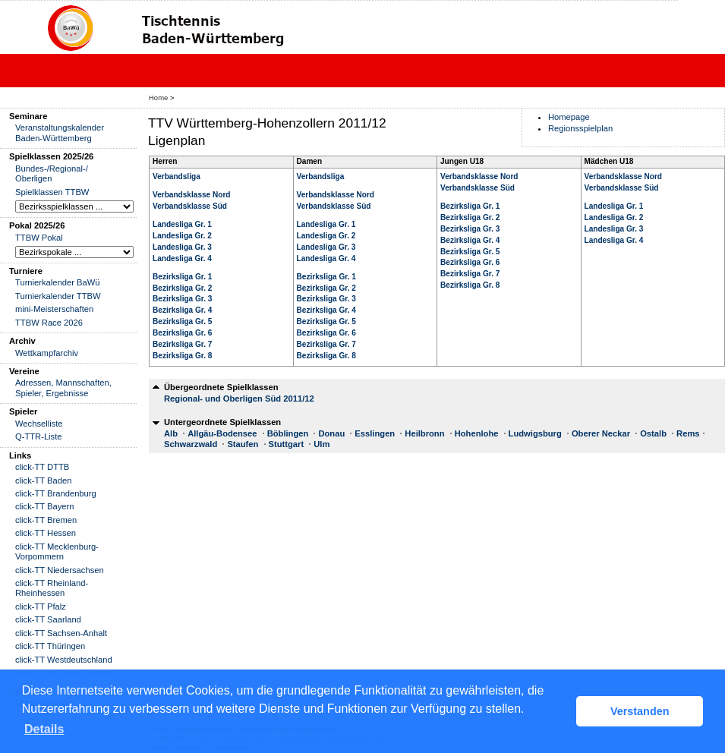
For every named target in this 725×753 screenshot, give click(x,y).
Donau (331, 433)
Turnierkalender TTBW (58, 296)
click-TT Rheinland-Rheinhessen (51, 587)
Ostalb (653, 433)
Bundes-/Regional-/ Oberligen (51, 173)
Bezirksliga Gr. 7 (182, 344)
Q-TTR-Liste (38, 436)
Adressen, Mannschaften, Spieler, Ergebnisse (63, 387)
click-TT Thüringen (50, 646)
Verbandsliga (176, 176)
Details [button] (44, 729)
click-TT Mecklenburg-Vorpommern (57, 551)
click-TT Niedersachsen (59, 570)
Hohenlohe (477, 433)
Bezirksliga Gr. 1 (182, 277)
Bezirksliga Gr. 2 (182, 288)
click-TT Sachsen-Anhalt (61, 633)
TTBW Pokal (39, 237)
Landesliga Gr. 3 (182, 247)
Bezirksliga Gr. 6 (182, 333)
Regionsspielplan (580, 128)
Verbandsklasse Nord (192, 195)
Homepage (569, 116)
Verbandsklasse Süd (190, 206)
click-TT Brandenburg (55, 493)
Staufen (242, 444)
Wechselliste (39, 423)
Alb (171, 433)
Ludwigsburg (535, 433)
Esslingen (375, 433)
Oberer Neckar (601, 433)
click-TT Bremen (46, 520)
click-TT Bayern (44, 506)
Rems (687, 433)
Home (158, 97)
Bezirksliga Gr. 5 (182, 321)
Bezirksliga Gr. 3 (182, 299)
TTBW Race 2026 (49, 322)
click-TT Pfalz (40, 606)
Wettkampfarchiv (46, 353)
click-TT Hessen (45, 532)
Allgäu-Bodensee (222, 433)
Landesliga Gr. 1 (182, 224)
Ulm (321, 444)
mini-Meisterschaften (54, 308)
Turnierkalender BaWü (57, 282)
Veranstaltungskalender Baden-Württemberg (59, 132)
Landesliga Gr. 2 (182, 236)
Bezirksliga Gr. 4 (182, 310)
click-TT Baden (43, 480)
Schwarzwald (190, 444)
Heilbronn (424, 433)
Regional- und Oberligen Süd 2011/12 (239, 398)
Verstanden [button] (640, 711)
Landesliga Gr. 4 (182, 258)
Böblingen (288, 433)
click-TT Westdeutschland (63, 659)
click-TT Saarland (48, 619)
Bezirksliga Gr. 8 (182, 355)
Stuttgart (286, 444)
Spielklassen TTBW (52, 192)
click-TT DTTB (42, 466)
